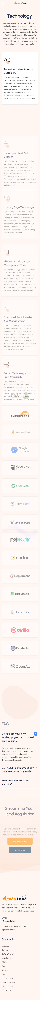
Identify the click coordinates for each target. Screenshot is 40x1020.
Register (5, 990)
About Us (5, 966)
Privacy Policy (7, 1006)
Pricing (4, 982)
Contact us (6, 1010)
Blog (3, 986)
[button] (20, 757)
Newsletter (6, 978)
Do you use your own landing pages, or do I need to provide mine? (19, 757)
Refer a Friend (7, 974)
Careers (5, 970)
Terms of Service (8, 1002)
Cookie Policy (7, 998)
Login (4, 994)
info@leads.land (9, 941)
